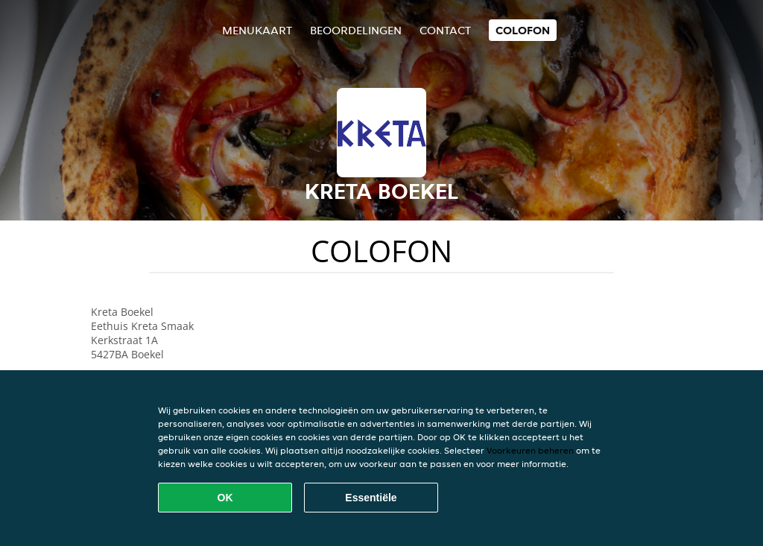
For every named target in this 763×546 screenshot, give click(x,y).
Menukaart (257, 30)
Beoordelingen (356, 30)
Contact (445, 30)
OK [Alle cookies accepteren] (225, 498)
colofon (523, 30)
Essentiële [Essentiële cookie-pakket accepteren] (370, 498)
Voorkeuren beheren (530, 450)
